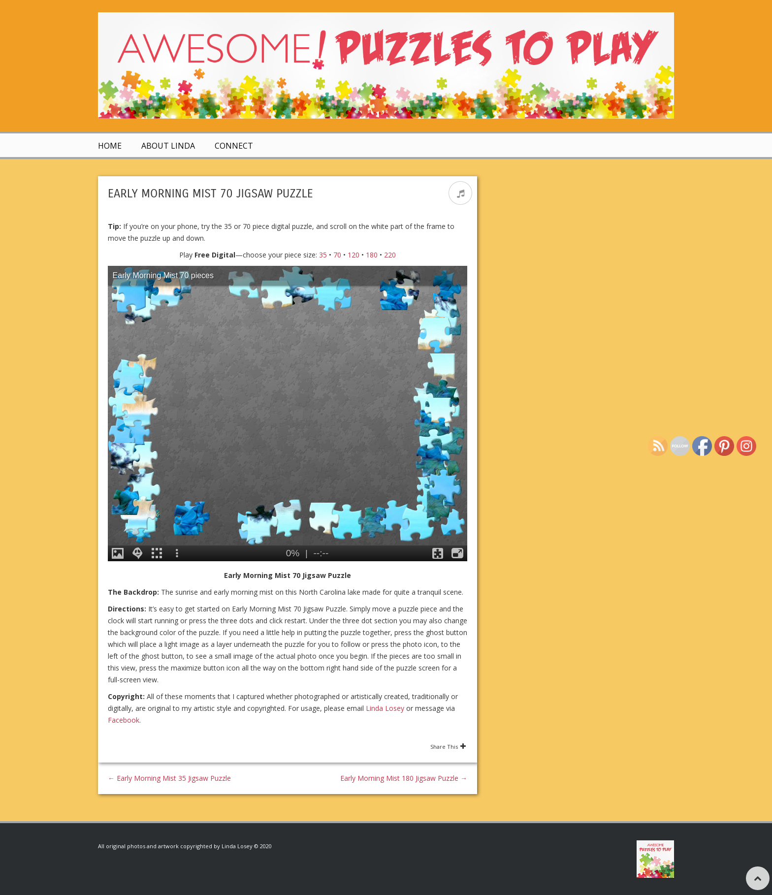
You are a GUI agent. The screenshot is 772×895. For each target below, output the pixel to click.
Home (110, 146)
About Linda (168, 146)
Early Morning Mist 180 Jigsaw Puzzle (403, 778)
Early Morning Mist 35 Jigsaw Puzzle (169, 778)
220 (390, 254)
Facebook (123, 720)
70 (337, 254)
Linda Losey (385, 708)
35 (323, 254)
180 (372, 254)
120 (353, 254)
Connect (234, 146)
